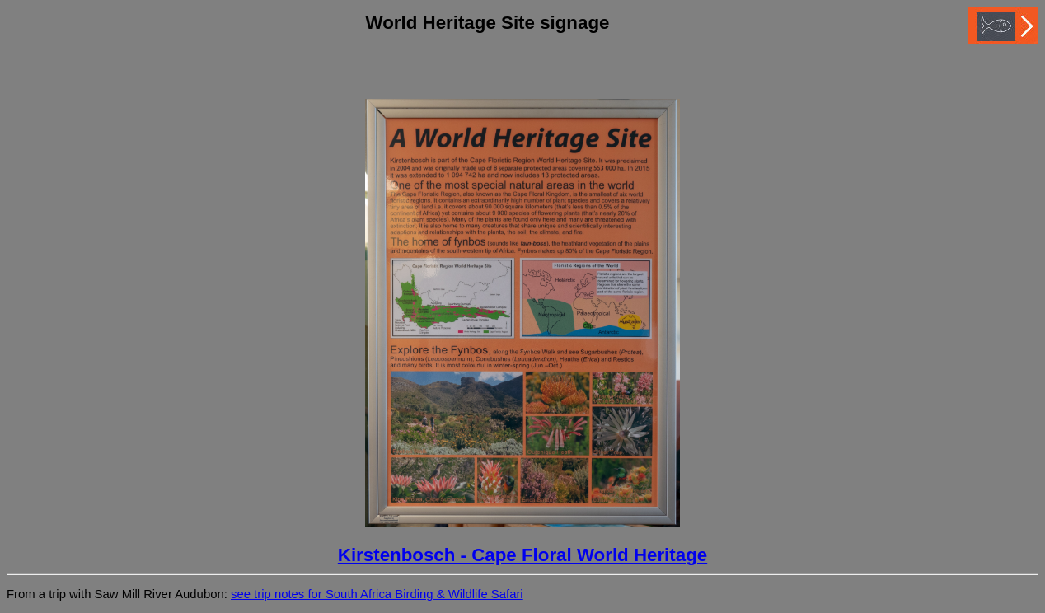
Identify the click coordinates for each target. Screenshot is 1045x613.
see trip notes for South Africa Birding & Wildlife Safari (377, 594)
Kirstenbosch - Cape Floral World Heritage (522, 555)
